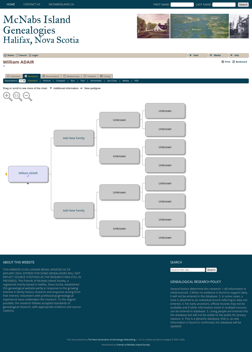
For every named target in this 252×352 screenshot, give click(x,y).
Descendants (51, 76)
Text (83, 80)
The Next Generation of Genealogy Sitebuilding (111, 339)
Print (227, 61)
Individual (13, 76)
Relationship (71, 76)
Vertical (47, 80)
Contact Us (31, 4)
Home (11, 4)
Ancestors (31, 76)
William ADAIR (28, 173)
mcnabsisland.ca (61, 4)
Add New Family (73, 138)
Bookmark (241, 61)
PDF (137, 80)
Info (236, 55)
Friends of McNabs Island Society (133, 344)
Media (217, 55)
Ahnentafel (95, 80)
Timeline (90, 76)
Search (23, 55)
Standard (32, 80)
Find (196, 55)
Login (35, 55)
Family (105, 76)
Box (73, 80)
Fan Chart (112, 80)
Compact (60, 80)
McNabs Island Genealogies (41, 29)
